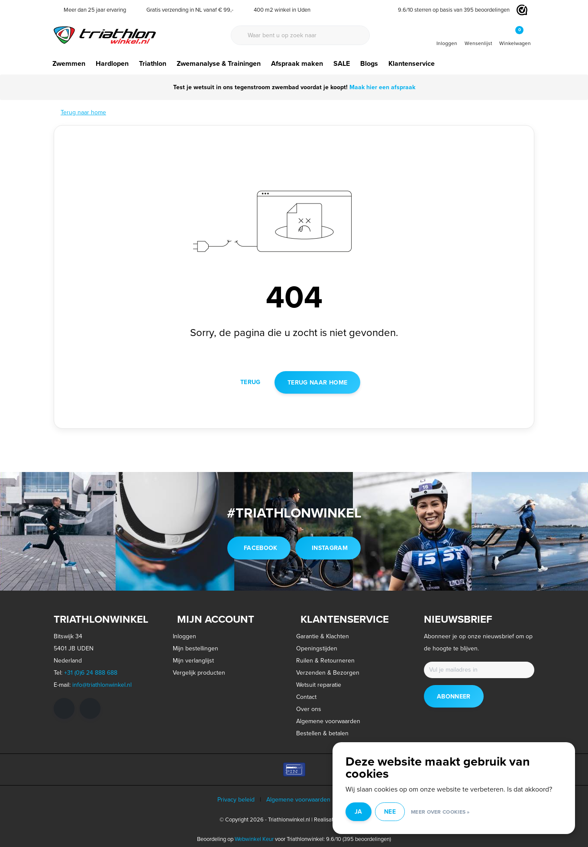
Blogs (369, 63)
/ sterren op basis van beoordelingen (450, 10)
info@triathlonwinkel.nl (102, 684)
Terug (250, 382)
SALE (341, 63)
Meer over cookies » (440, 811)
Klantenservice (411, 63)
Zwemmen (68, 63)
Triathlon (152, 63)
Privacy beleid (236, 799)
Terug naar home (317, 382)
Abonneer (454, 696)
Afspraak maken (297, 63)
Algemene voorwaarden (298, 799)
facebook (261, 547)
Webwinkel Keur (254, 839)
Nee (390, 811)
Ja (358, 811)
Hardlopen (112, 63)
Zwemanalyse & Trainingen (219, 63)
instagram (330, 547)
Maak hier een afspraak (381, 87)
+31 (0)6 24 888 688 (90, 672)
